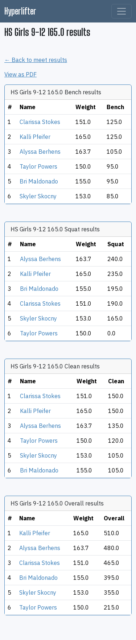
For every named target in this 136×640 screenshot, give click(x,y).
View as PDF (20, 74)
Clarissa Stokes (40, 121)
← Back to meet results (35, 59)
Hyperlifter (20, 11)
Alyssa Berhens (40, 151)
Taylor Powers (38, 166)
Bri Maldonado (39, 181)
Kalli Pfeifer (35, 136)
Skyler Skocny (38, 196)
